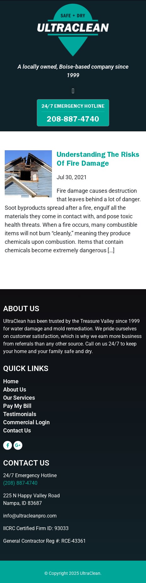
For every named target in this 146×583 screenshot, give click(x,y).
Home (11, 381)
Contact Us (17, 430)
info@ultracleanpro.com (30, 516)
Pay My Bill (17, 406)
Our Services (19, 397)
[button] (73, 91)
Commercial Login (26, 422)
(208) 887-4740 (20, 483)
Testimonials (19, 414)
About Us (14, 389)
